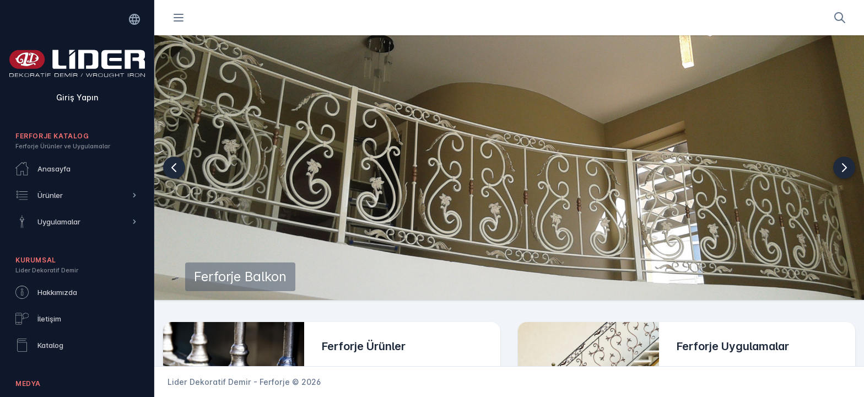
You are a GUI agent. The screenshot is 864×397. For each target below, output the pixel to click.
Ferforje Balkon (240, 277)
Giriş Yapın (77, 97)
